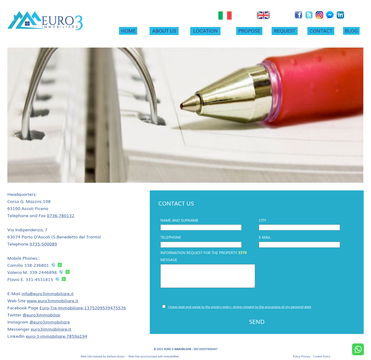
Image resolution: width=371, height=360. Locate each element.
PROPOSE (249, 30)
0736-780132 (60, 215)
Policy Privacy (301, 356)
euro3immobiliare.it (51, 329)
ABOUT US (164, 30)
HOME (128, 30)
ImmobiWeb (171, 356)
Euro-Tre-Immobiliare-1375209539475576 (83, 307)
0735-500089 (43, 244)
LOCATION (205, 30)
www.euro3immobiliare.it (52, 300)
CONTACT (320, 30)
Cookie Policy (321, 356)
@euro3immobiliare (50, 322)
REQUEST (284, 30)
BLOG (351, 30)
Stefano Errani (116, 356)
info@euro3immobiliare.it (48, 293)
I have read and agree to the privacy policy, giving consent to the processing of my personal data (239, 306)
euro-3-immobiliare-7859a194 (56, 336)
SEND (257, 321)
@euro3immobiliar (42, 315)
